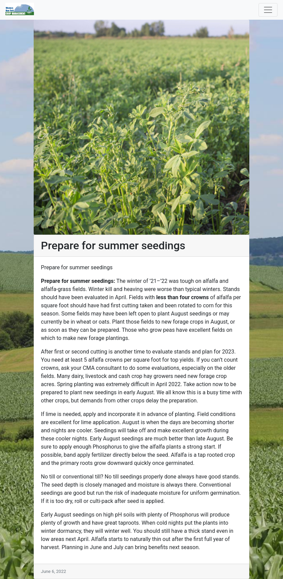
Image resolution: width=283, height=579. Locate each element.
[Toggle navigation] (268, 10)
